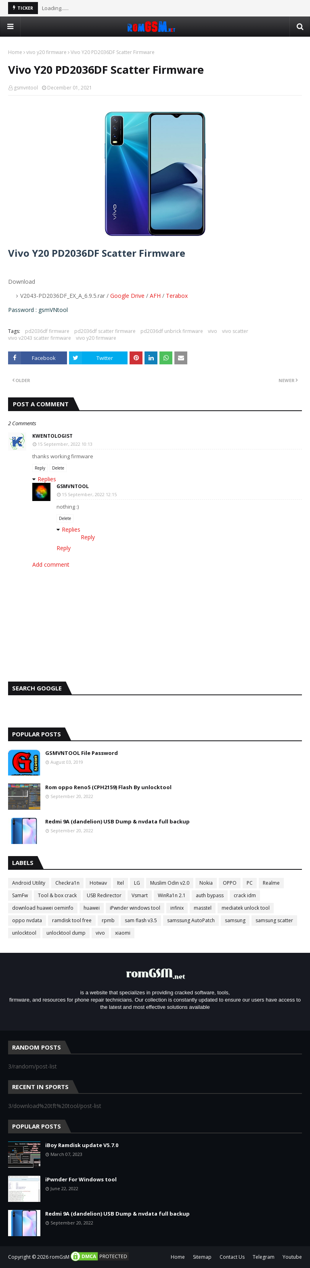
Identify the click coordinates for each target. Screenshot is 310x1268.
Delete (58, 468)
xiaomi (122, 932)
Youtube (292, 1256)
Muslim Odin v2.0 (169, 882)
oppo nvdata (27, 920)
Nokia (206, 882)
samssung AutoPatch (191, 920)
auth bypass (210, 895)
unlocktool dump (66, 932)
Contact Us (232, 1256)
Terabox (177, 295)
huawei (92, 907)
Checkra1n (67, 882)
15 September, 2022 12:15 (89, 494)
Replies (47, 479)
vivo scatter (235, 331)
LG (137, 882)
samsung (235, 920)
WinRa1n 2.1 (172, 895)
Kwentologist (52, 435)
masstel (203, 907)
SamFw (20, 895)
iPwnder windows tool (135, 907)
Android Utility (28, 882)
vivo (212, 331)
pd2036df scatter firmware (105, 331)
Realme (271, 882)
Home (15, 52)
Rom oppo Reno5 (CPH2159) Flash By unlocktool (108, 787)
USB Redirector (104, 895)
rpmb (108, 920)
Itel (120, 882)
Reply (40, 468)
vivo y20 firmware (46, 52)
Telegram (263, 1256)
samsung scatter (274, 920)
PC (250, 882)
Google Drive (127, 295)
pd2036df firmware (47, 331)
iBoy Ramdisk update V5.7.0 (81, 1145)
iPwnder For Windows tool (81, 1179)
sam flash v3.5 (141, 920)
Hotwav (98, 882)
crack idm (245, 895)
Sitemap (202, 1256)
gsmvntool (26, 87)
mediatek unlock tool (246, 907)
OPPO (230, 882)
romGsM (59, 1256)
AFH (155, 295)
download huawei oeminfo (42, 907)
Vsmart (140, 895)
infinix (177, 907)
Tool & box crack (57, 895)
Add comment (50, 564)
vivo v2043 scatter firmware (39, 338)
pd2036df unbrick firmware (171, 331)
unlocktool (24, 932)
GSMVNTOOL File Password (81, 753)
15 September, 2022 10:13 (65, 444)
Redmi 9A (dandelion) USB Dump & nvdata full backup (117, 821)
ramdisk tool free (72, 920)
